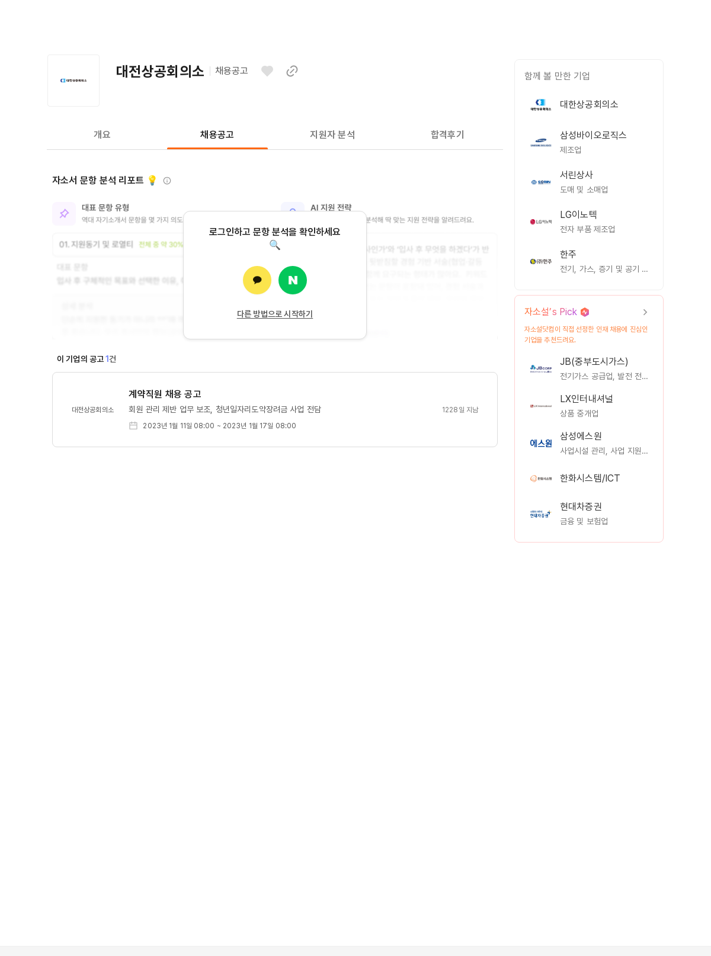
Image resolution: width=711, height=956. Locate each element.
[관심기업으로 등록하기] (267, 71)
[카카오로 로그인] (257, 280)
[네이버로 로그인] (292, 280)
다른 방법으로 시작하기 (275, 314)
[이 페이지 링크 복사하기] (292, 71)
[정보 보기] (167, 181)
